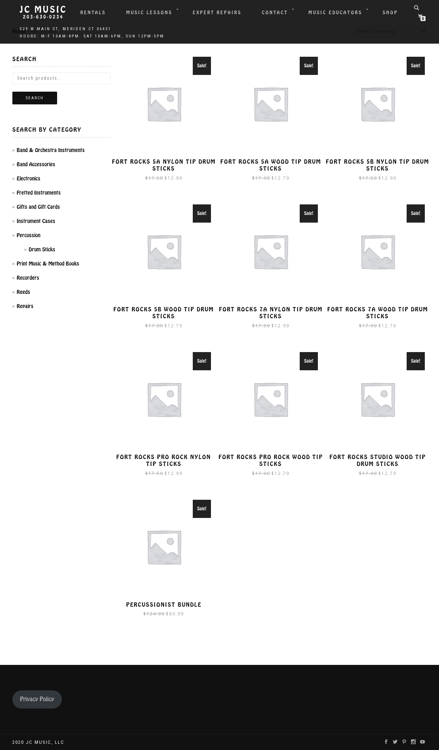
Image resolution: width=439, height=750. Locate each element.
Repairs (25, 306)
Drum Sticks (42, 249)
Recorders (28, 278)
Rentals (93, 12)
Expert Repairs (217, 12)
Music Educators (335, 12)
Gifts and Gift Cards (38, 207)
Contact (275, 12)
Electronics (28, 178)
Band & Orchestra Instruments (51, 150)
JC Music (43, 9)
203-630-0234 (43, 17)
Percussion (28, 235)
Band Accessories (36, 164)
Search (35, 98)
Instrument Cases (36, 221)
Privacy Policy (37, 699)
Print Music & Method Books (48, 263)
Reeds (23, 292)
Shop (390, 12)
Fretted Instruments (39, 193)
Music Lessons (149, 12)
